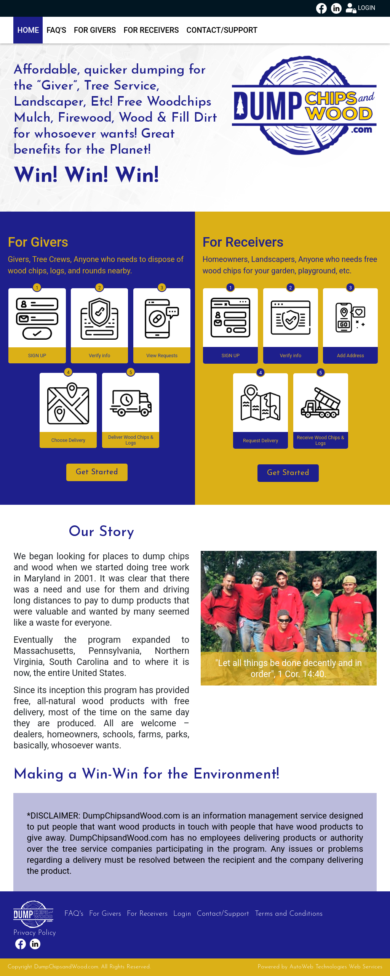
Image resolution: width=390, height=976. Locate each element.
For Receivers (151, 30)
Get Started (97, 472)
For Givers (95, 30)
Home (28, 30)
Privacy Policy (34, 933)
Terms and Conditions (289, 914)
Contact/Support (222, 30)
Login (182, 914)
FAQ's (56, 30)
